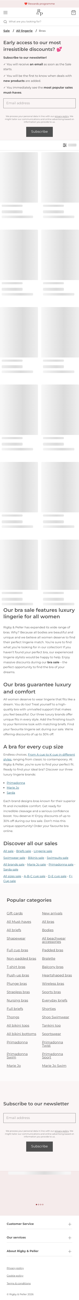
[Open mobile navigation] (5, 12)
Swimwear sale (14, 858)
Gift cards (15, 914)
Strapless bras (18, 992)
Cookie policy (15, 1275)
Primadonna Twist (52, 1044)
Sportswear (51, 1034)
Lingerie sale (43, 851)
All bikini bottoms (21, 1034)
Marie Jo (13, 788)
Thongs (13, 1017)
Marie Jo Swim (54, 1066)
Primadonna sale (61, 864)
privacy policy (62, 116)
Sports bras (51, 992)
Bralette (48, 959)
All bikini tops (18, 1026)
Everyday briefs (54, 1001)
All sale (8, 851)
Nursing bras (17, 1001)
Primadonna (16, 783)
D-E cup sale (57, 876)
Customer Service (39, 1224)
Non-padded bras (21, 959)
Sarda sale (10, 869)
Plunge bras (17, 984)
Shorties (49, 1009)
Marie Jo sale (36, 864)
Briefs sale (23, 851)
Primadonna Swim (17, 1056)
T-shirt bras (16, 967)
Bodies (48, 930)
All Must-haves (19, 922)
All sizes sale (12, 876)
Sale (6, 31)
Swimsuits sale (57, 858)
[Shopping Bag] (73, 12)
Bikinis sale (36, 858)
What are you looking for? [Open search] (22, 22)
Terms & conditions (19, 1283)
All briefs (14, 930)
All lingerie (24, 31)
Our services (39, 1237)
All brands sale (14, 864)
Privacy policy (15, 1268)
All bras (48, 922)
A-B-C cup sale (34, 876)
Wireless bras (53, 984)
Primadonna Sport (52, 1056)
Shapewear (16, 939)
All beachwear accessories (54, 940)
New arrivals (52, 914)
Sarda (11, 793)
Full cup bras (17, 950)
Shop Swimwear (55, 1017)
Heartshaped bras (57, 975)
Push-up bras (18, 975)
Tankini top (51, 1026)
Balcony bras (52, 967)
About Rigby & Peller (39, 1251)
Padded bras (52, 950)
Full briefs (15, 1009)
